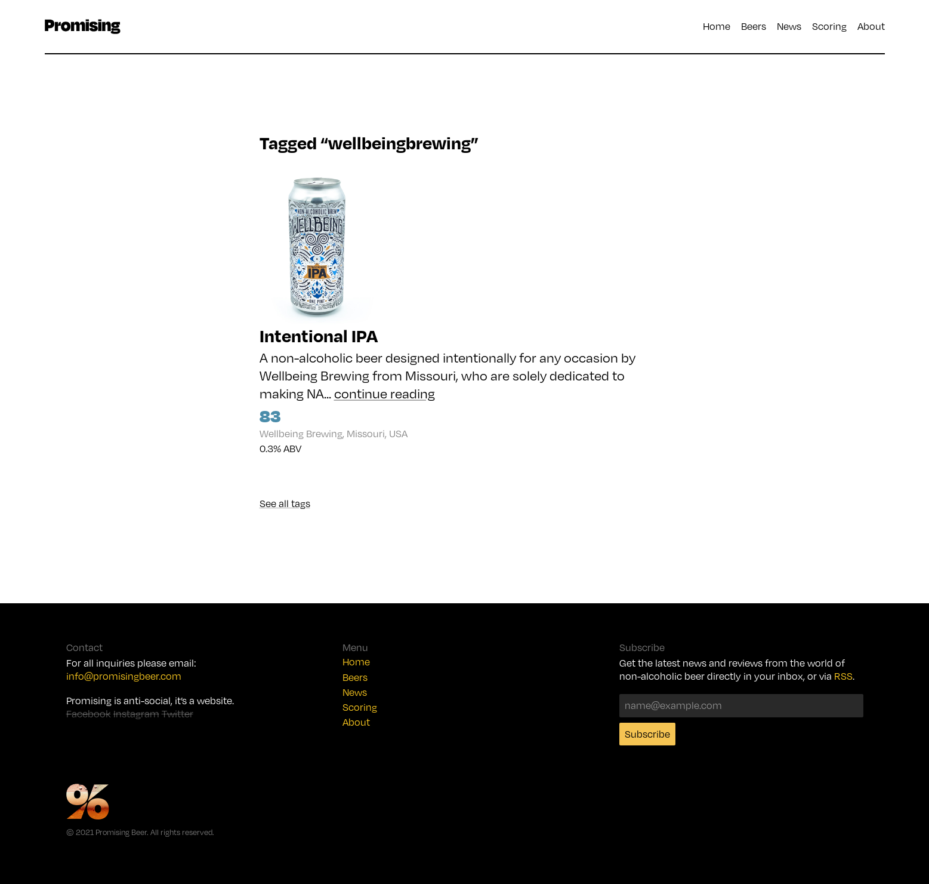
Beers (753, 26)
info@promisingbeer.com (123, 676)
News (789, 26)
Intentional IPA (319, 335)
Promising (83, 26)
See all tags (285, 503)
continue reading (384, 393)
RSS (843, 676)
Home (716, 26)
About (871, 26)
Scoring (829, 26)
